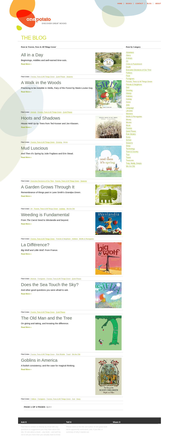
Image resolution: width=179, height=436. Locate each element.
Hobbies (62, 209)
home (119, 3)
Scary (78, 399)
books (129, 3)
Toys (128, 155)
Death (128, 67)
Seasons (69, 77)
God (73, 399)
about (158, 3)
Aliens (128, 55)
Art (31, 209)
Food (128, 76)
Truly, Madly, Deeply (134, 163)
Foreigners (41, 279)
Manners (129, 114)
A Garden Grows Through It (47, 187)
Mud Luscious (34, 148)
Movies (128, 122)
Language (130, 108)
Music (128, 125)
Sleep (128, 146)
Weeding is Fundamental (45, 214)
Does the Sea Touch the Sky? (50, 284)
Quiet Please (60, 77)
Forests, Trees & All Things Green (42, 77)
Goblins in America (39, 360)
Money (128, 120)
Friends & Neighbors (63, 239)
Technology (130, 149)
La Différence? (35, 244)
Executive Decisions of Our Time (42, 181)
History (128, 93)
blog (149, 3)
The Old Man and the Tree (46, 318)
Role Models (60, 354)
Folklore (33, 399)
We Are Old (70, 209)
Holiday (129, 99)
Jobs (128, 105)
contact (139, 3)
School (128, 140)
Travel (68, 354)
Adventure (130, 52)
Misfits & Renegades (86, 239)
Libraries (129, 111)
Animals (33, 112)
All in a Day (32, 54)
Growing (59, 142)
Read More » (26, 64)
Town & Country (132, 152)
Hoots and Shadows (40, 118)
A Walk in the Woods (41, 82)
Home (65, 142)
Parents (129, 128)
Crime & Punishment (134, 64)
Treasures (130, 160)
